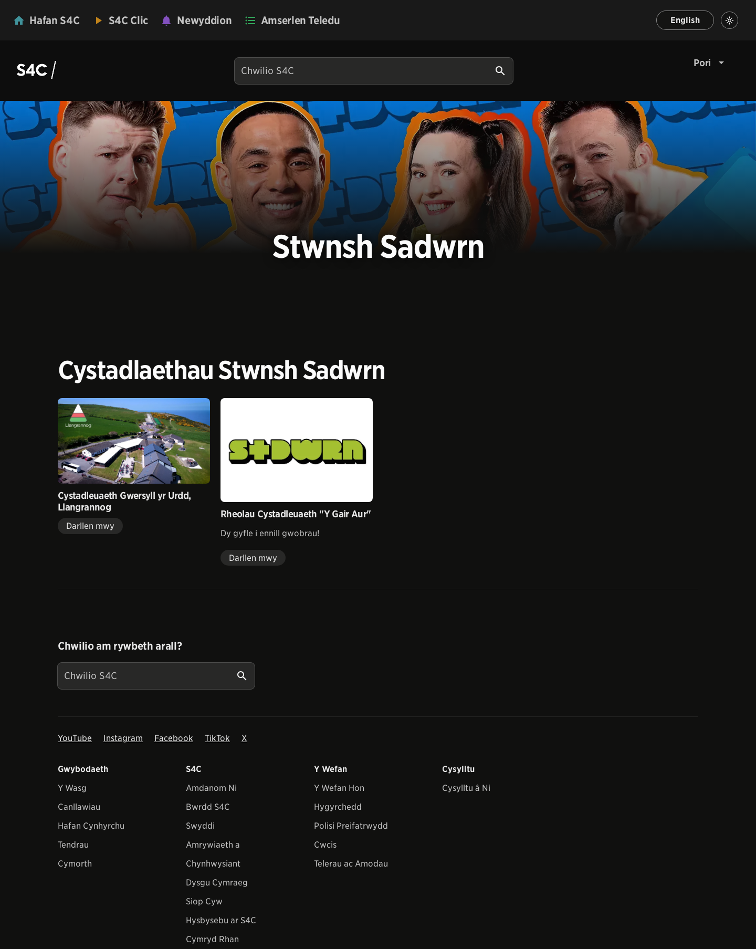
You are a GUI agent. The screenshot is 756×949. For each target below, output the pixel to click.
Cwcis (325, 845)
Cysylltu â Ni (466, 788)
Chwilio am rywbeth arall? (120, 646)
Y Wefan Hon (339, 788)
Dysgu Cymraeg (217, 883)
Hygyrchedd (338, 807)
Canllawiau (79, 807)
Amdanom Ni (211, 788)
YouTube (75, 738)
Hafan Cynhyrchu (91, 826)
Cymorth (75, 864)
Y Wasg (72, 788)
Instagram (123, 738)
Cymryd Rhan (212, 939)
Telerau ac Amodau (351, 864)
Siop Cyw (204, 901)
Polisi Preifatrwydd (351, 826)
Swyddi (200, 826)
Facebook (173, 738)
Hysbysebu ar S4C (221, 920)
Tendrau (73, 845)
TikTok (217, 738)
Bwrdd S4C (208, 807)
